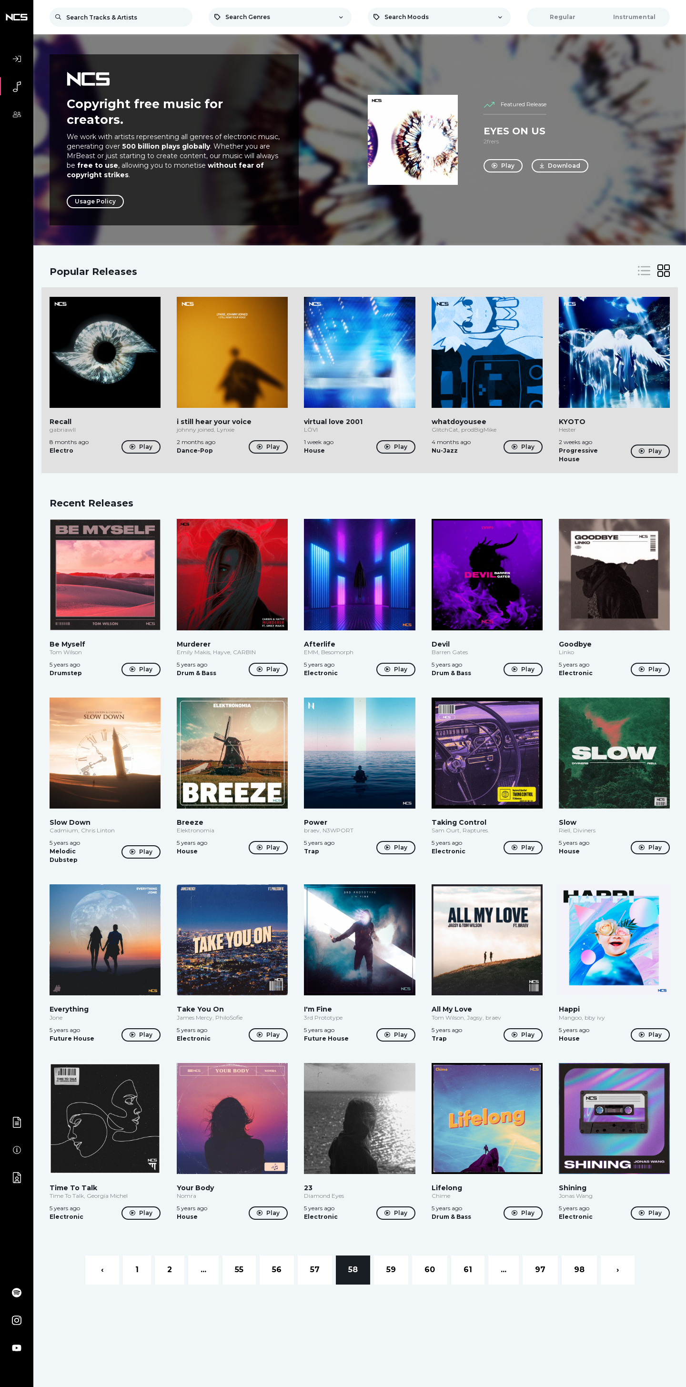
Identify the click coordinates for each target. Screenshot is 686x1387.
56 (277, 1269)
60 (429, 1269)
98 (579, 1269)
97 (540, 1269)
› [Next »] (617, 1269)
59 (391, 1269)
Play (503, 166)
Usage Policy (95, 201)
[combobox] (280, 17)
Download (560, 166)
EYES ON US (514, 131)
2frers (491, 141)
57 (315, 1269)
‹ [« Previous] (102, 1269)
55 (239, 1269)
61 (468, 1269)
